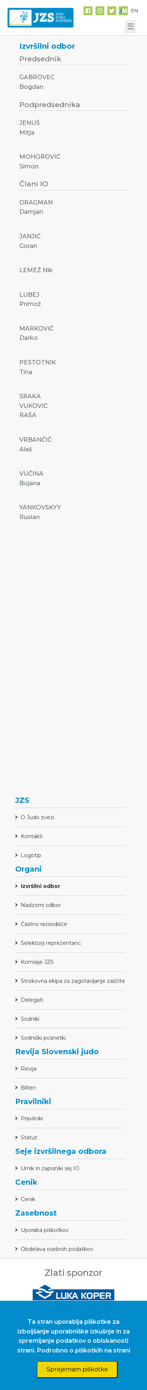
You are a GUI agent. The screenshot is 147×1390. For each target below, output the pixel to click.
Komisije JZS (37, 962)
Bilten (28, 1087)
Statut (29, 1137)
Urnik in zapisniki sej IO (50, 1168)
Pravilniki (32, 1118)
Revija (28, 1068)
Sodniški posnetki (43, 1038)
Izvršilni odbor (40, 886)
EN (134, 10)
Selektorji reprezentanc (51, 943)
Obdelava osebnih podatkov (57, 1249)
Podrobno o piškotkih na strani (83, 1350)
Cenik (28, 1199)
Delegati (32, 1000)
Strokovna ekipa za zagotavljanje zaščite (73, 981)
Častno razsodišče (44, 924)
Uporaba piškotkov (45, 1230)
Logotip (31, 855)
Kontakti (32, 836)
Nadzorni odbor (41, 905)
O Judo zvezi (37, 817)
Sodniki (30, 1019)
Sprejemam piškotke (77, 1369)
